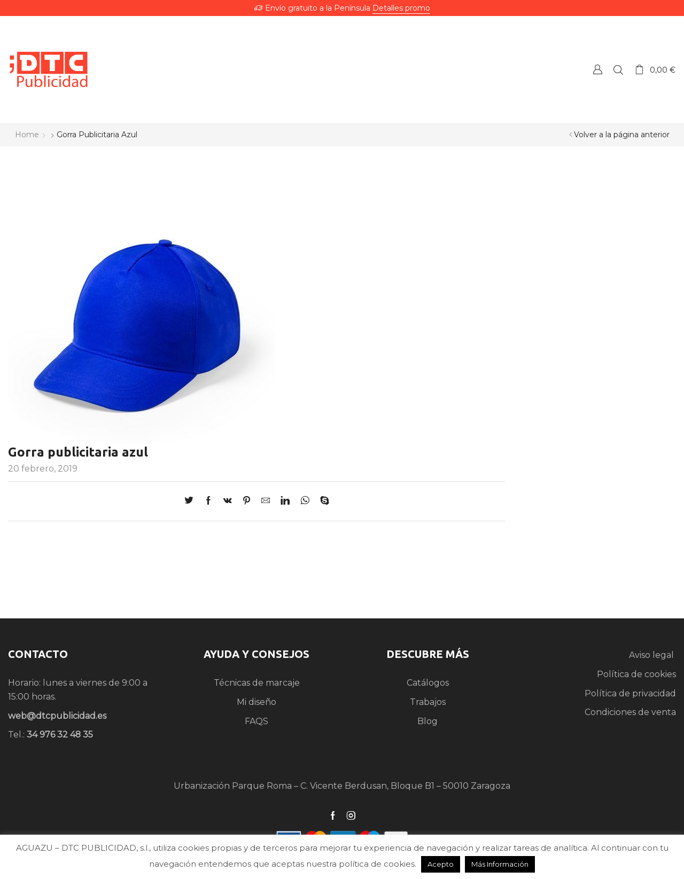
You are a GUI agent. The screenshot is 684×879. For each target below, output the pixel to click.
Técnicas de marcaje (257, 683)
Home (27, 134)
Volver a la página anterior (622, 134)
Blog (427, 721)
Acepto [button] (441, 864)
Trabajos (428, 702)
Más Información (499, 864)
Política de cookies (636, 674)
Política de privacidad (630, 693)
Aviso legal (652, 655)
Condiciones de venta (630, 712)
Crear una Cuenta (597, 69)
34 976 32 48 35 (60, 734)
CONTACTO (38, 654)
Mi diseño (256, 702)
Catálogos (428, 683)
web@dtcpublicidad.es (57, 716)
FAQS (256, 721)
